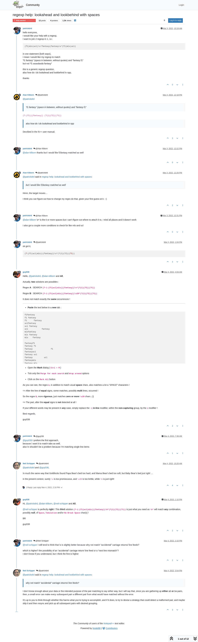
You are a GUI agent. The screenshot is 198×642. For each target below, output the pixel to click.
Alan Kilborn (28, 95)
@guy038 (38, 436)
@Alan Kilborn (40, 149)
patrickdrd (27, 28)
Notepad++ (108, 623)
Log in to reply (175, 20)
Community (33, 4)
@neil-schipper (61, 503)
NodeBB (97, 628)
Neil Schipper (29, 463)
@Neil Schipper (41, 541)
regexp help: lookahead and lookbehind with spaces (67, 177)
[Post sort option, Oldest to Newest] (164, 20)
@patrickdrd (41, 95)
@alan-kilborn (29, 152)
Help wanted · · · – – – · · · (24, 20)
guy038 (26, 272)
